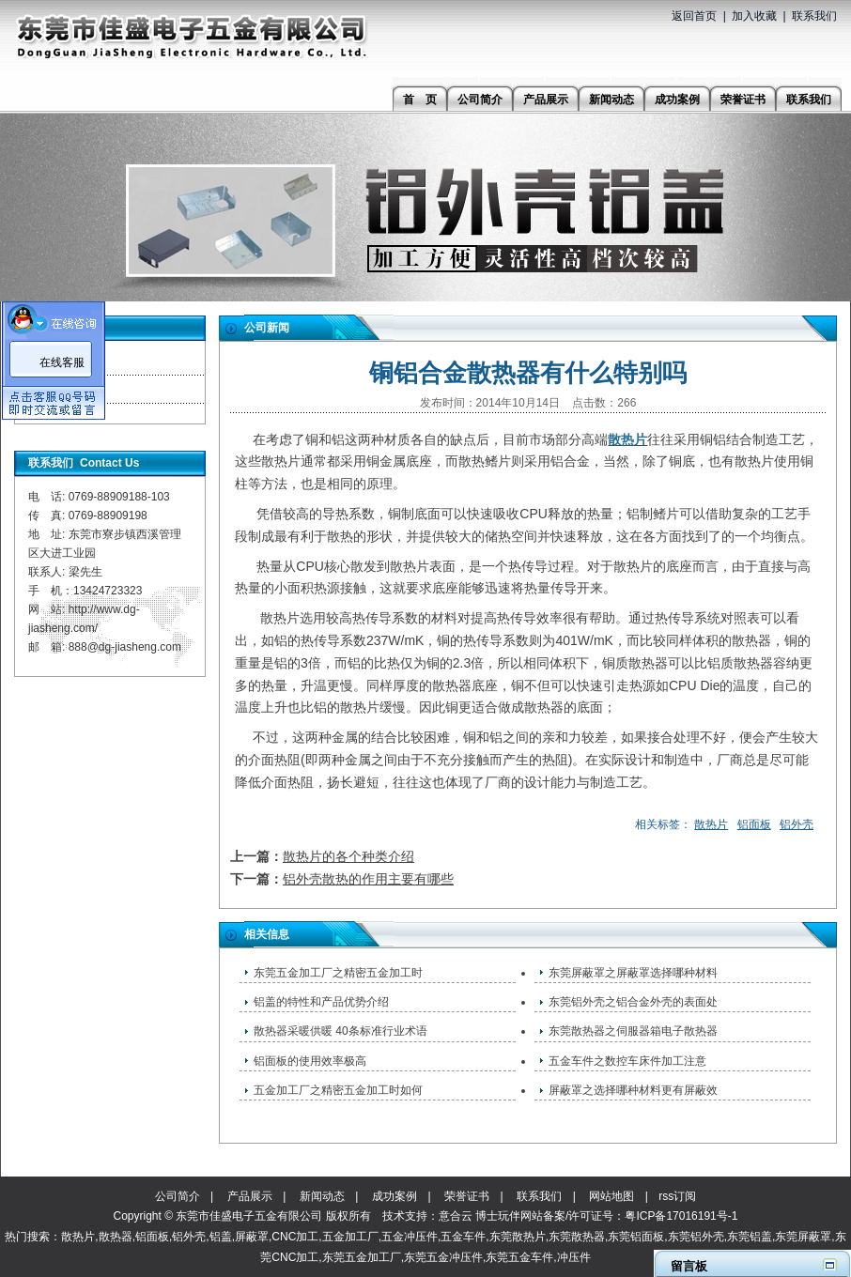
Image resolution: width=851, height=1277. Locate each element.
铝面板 (754, 824)
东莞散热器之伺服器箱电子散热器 (633, 1031)
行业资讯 (61, 389)
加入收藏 (754, 16)
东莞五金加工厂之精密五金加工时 (338, 972)
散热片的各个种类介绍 (348, 856)
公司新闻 (61, 361)
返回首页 (694, 16)
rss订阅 (677, 1196)
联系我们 (814, 16)
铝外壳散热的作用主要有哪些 (368, 878)
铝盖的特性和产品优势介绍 (321, 1001)
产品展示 (249, 1196)
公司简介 (177, 1196)
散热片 (711, 824)
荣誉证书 (466, 1196)
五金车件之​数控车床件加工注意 (627, 1061)
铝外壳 (796, 824)
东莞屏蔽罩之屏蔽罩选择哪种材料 (633, 972)
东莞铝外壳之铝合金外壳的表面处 (633, 1001)
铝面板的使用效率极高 (310, 1061)
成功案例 (394, 1196)
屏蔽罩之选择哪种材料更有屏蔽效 (633, 1090)
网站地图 (611, 1196)
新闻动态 (322, 1196)
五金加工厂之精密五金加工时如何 (338, 1090)
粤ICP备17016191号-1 (681, 1216)
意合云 (455, 1216)
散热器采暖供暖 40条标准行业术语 (340, 1031)
